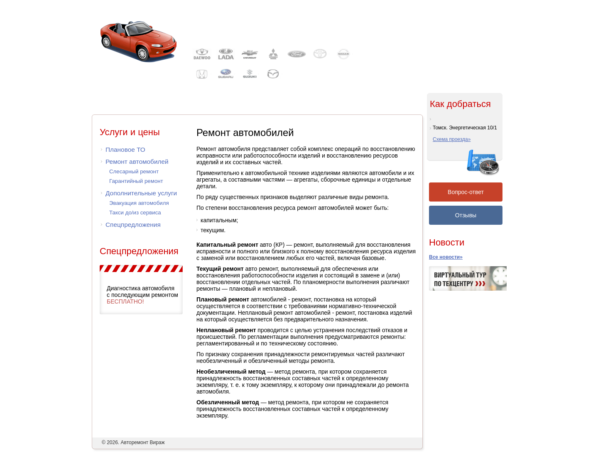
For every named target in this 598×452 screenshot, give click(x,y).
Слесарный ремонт (134, 171)
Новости (446, 242)
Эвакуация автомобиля (139, 203)
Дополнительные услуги (141, 193)
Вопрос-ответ (466, 192)
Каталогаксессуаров (286, 104)
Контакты (447, 10)
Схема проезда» (452, 139)
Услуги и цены (130, 132)
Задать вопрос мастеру (441, 79)
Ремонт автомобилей (137, 161)
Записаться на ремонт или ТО (448, 70)
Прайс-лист (209, 104)
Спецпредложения (133, 224)
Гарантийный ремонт (136, 181)
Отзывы (465, 215)
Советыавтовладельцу (367, 104)
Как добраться (460, 104)
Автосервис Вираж (247, 24)
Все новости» (446, 257)
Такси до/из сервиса (135, 212)
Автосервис (134, 104)
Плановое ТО (125, 149)
